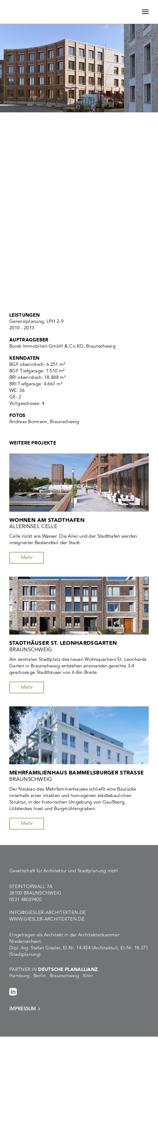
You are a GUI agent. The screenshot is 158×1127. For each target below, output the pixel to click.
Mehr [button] (27, 557)
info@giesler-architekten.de (47, 912)
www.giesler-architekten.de (47, 919)
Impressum (22, 1009)
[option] (79, 75)
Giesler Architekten (39, 12)
